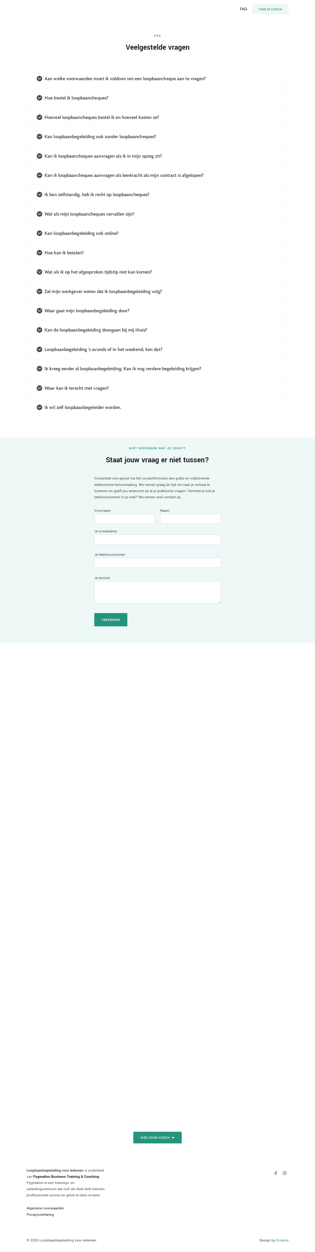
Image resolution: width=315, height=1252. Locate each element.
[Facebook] (275, 1173)
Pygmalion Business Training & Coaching (66, 1176)
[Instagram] (284, 1173)
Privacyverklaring (40, 1214)
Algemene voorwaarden (45, 1208)
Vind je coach (270, 9)
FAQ (243, 9)
